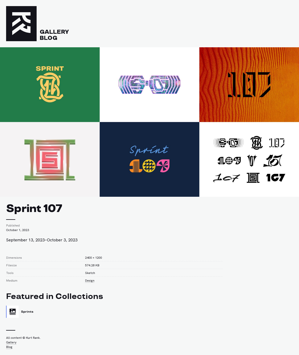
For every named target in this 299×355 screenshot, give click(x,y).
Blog (48, 38)
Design (89, 280)
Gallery (54, 31)
